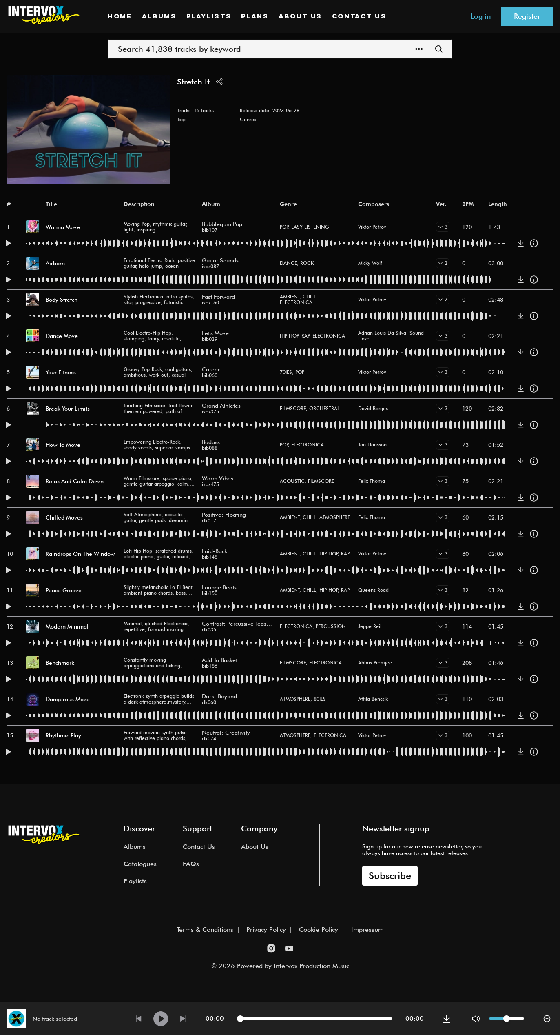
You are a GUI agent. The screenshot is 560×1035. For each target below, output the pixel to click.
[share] (219, 81)
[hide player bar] (546, 1018)
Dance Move (62, 336)
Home (120, 17)
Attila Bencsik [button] (373, 699)
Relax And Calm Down (75, 481)
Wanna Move (63, 227)
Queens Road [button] (373, 590)
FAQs (191, 864)
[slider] (240, 1018)
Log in (481, 16)
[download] (520, 243)
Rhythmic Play (63, 735)
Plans (254, 17)
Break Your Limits (68, 408)
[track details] (533, 243)
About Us (300, 17)
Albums (159, 17)
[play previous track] (138, 1018)
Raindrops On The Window (80, 554)
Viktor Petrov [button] (372, 227)
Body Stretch (61, 299)
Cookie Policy (318, 929)
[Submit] (438, 49)
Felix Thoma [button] (371, 481)
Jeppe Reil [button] (369, 626)
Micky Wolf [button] (370, 263)
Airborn (55, 263)
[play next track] (182, 1018)
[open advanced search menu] (419, 49)
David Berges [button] (373, 408)
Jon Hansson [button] (372, 445)
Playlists (209, 17)
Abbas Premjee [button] (375, 663)
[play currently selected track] (161, 1019)
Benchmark (60, 663)
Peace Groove (64, 590)
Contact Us (359, 17)
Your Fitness (61, 372)
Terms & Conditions (205, 929)
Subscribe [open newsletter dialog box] (390, 876)
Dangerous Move (68, 699)
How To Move (63, 445)
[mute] (476, 1018)
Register (527, 16)
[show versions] (442, 227)
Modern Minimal (67, 626)
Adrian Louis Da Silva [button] (382, 333)
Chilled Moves (64, 517)
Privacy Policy (266, 929)
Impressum (367, 929)
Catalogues (140, 864)
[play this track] (8, 243)
